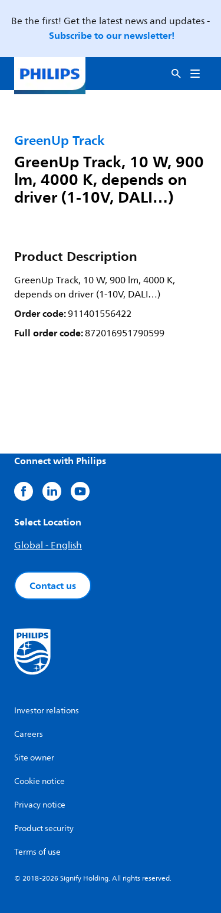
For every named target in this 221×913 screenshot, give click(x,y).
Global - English (48, 545)
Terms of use (37, 852)
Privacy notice (39, 805)
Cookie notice (39, 781)
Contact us (52, 585)
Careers (28, 734)
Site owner (34, 758)
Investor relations (46, 710)
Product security (44, 828)
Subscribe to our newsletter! (111, 35)
